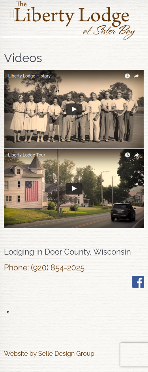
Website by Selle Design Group (49, 353)
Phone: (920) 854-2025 (44, 267)
